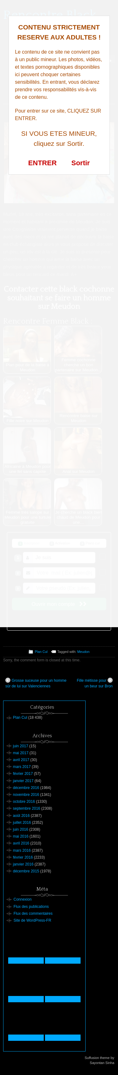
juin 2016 (20, 829)
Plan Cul (41, 652)
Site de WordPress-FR (32, 920)
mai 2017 (20, 753)
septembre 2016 (26, 808)
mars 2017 (22, 767)
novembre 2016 (26, 794)
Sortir (80, 163)
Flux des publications (31, 906)
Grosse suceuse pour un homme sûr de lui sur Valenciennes (35, 683)
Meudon (83, 652)
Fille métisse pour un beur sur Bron (95, 683)
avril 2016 (21, 843)
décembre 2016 (26, 788)
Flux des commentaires (33, 913)
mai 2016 (20, 836)
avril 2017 (21, 760)
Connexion (22, 899)
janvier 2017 (23, 781)
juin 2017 (20, 746)
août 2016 (21, 815)
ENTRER (42, 163)
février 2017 (23, 773)
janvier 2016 (23, 864)
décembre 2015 (26, 871)
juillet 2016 (22, 822)
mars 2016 (22, 850)
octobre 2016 (24, 801)
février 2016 (23, 857)
